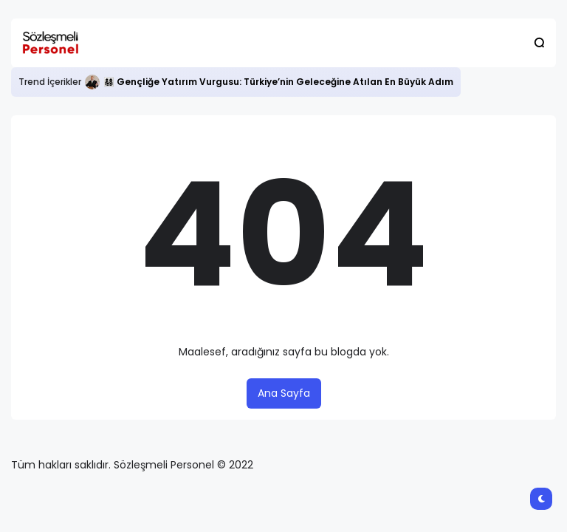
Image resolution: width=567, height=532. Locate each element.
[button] (539, 42)
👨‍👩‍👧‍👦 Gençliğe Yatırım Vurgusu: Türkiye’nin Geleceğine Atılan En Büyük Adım (278, 81)
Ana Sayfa (284, 393)
